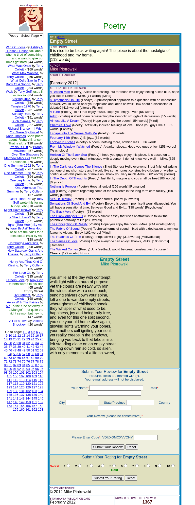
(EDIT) (56, 37)
